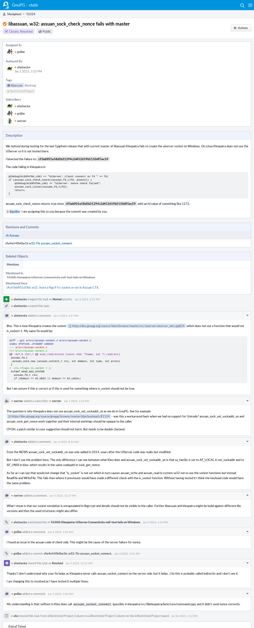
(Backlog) (30, 85)
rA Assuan (12, 235)
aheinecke (22, 67)
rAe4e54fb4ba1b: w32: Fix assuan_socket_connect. (78, 553)
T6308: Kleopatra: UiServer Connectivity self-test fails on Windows (51, 277)
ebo (14, 615)
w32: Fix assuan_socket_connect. (51, 243)
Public (46, 31)
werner (20, 121)
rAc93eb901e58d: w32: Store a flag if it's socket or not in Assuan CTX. (53, 287)
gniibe (19, 52)
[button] (250, 5)
